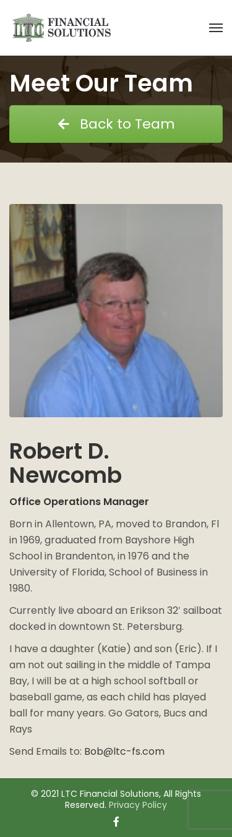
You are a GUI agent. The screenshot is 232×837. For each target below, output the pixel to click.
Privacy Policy (138, 805)
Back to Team (116, 124)
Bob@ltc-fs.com (124, 751)
